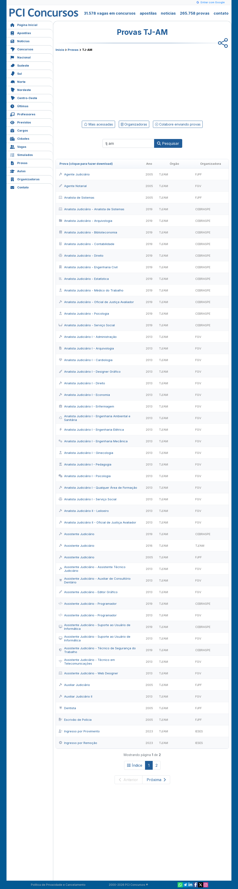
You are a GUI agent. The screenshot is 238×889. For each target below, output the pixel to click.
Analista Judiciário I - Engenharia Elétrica (91, 429)
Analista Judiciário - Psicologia (84, 313)
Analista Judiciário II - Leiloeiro (84, 511)
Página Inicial (23, 24)
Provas (18, 162)
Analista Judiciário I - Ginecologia (86, 453)
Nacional (20, 57)
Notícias (20, 41)
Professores (22, 114)
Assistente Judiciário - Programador (88, 603)
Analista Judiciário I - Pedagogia (85, 464)
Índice (134, 765)
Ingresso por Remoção (78, 743)
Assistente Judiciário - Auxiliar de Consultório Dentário (95, 580)
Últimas (19, 105)
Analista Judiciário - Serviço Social (87, 325)
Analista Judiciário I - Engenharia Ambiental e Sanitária (94, 418)
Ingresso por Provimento (79, 731)
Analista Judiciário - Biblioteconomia (88, 232)
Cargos (19, 130)
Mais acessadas (98, 124)
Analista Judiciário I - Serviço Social (87, 499)
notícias (168, 13)
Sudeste (19, 65)
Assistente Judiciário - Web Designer (88, 673)
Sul (16, 73)
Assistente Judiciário (76, 534)
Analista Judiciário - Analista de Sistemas (91, 209)
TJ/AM (163, 174)
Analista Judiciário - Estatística (84, 279)
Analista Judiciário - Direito (81, 255)
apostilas (148, 13)
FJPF (198, 174)
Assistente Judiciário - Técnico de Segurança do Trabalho (97, 650)
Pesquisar (168, 143)
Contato (19, 187)
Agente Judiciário (74, 174)
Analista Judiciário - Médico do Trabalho (91, 290)
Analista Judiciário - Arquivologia (85, 221)
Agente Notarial (73, 186)
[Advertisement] (104, 85)
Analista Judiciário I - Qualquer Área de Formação (98, 487)
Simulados (21, 154)
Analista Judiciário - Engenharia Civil (88, 267)
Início (60, 50)
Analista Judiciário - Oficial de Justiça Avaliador (96, 302)
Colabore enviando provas (178, 124)
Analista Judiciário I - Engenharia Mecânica (93, 441)
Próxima (156, 779)
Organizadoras (25, 179)
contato (221, 13)
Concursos (21, 49)
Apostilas (20, 32)
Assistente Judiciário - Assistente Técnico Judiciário (92, 568)
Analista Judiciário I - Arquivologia (86, 348)
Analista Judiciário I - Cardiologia (85, 360)
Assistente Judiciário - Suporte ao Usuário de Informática (94, 626)
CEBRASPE (202, 209)
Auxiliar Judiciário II (75, 696)
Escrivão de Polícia (75, 719)
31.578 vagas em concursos (110, 13)
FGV (198, 186)
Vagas (18, 146)
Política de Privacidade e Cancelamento (58, 884)
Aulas (18, 170)
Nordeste (20, 89)
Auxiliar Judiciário (74, 685)
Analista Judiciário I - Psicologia (85, 476)
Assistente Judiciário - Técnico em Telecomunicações (87, 661)
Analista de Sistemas (76, 197)
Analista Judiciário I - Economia (84, 395)
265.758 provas (194, 13)
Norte (18, 81)
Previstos (20, 122)
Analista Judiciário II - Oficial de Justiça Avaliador (97, 522)
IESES (199, 731)
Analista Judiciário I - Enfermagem (86, 406)
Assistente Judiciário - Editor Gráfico (88, 592)
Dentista (67, 708)
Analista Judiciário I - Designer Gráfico (90, 371)
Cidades (19, 138)
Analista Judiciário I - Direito (82, 383)
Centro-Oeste (23, 97)
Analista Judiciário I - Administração (88, 337)
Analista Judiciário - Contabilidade (86, 244)
